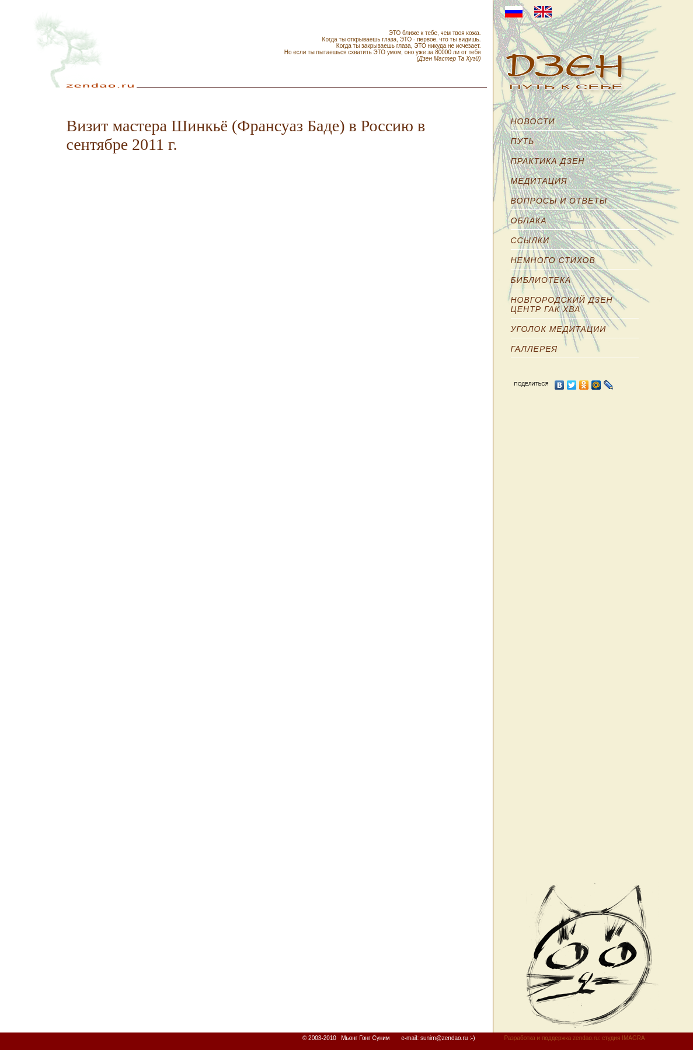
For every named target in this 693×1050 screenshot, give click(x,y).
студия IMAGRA (623, 1038)
